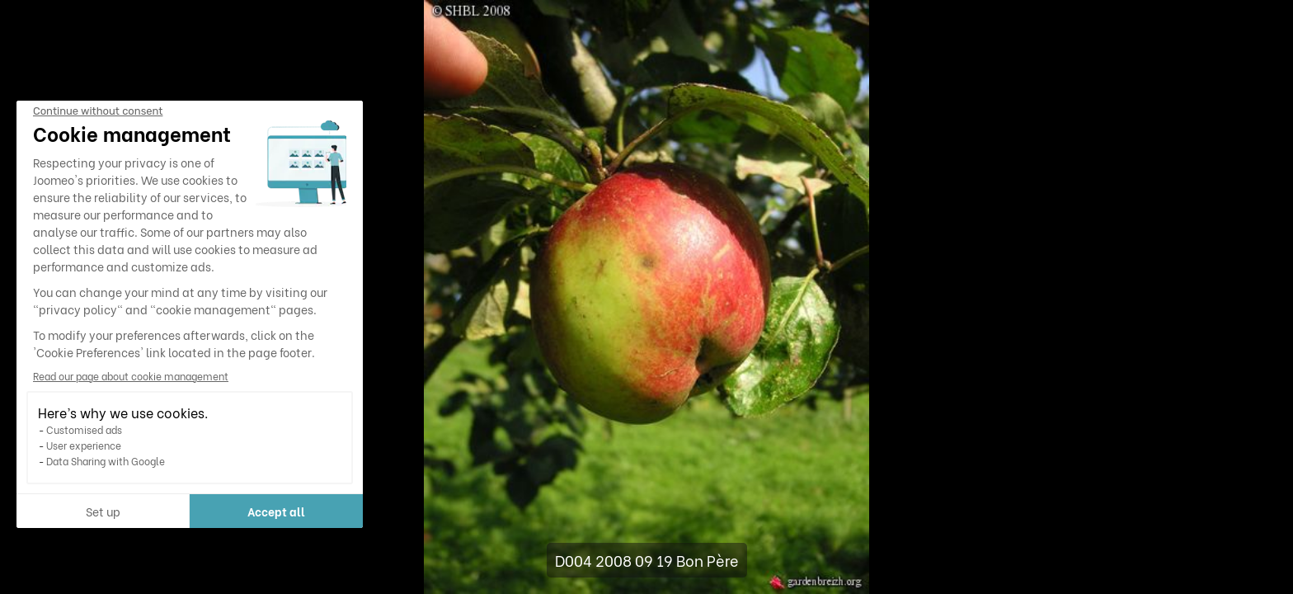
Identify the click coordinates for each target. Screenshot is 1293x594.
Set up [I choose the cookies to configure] (103, 511)
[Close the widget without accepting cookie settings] (98, 111)
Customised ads (84, 429)
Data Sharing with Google (105, 461)
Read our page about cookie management (130, 376)
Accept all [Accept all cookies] (276, 511)
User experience (83, 445)
